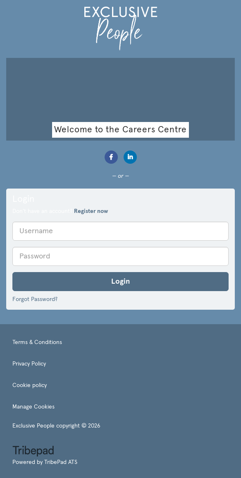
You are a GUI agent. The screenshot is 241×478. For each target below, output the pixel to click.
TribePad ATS (60, 462)
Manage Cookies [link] (33, 407)
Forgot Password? (34, 299)
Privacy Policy (29, 364)
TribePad (33, 452)
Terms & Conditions (37, 342)
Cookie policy (29, 385)
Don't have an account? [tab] (60, 211)
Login (120, 281)
